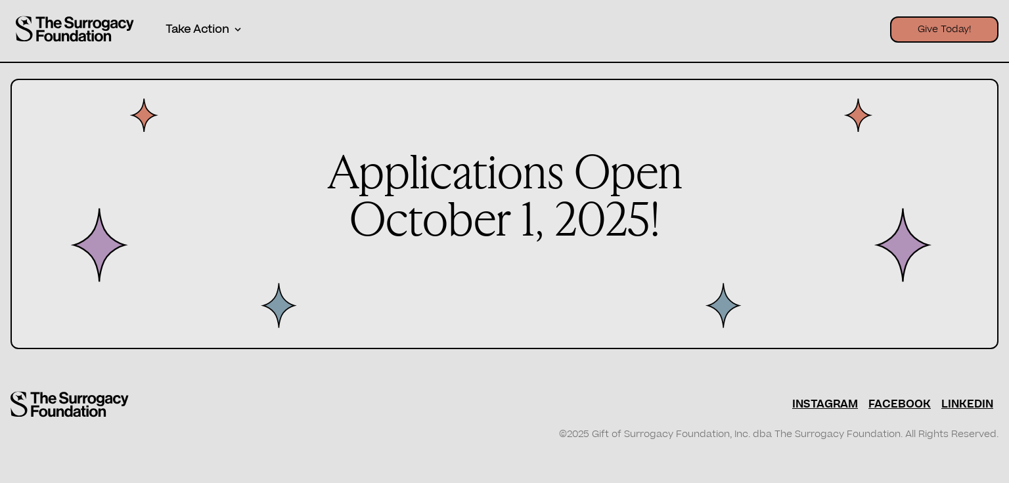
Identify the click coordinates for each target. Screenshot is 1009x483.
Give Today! (944, 29)
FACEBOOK (899, 404)
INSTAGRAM (825, 404)
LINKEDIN (967, 404)
